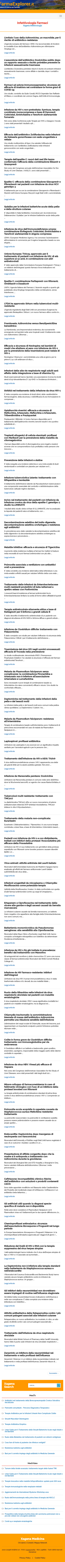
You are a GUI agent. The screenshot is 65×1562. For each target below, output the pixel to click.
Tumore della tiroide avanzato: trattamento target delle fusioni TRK (31, 1468)
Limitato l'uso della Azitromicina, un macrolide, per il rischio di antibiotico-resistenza (32, 38)
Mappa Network (40, 1543)
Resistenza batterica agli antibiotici (18, 1448)
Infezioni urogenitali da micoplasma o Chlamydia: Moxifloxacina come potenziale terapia (30, 884)
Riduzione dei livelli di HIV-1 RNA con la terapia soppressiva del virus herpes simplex (29, 1247)
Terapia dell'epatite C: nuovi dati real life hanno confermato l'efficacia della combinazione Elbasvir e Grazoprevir (32, 162)
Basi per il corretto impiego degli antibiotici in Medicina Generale (30, 1453)
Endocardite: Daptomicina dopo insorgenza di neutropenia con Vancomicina (28, 1135)
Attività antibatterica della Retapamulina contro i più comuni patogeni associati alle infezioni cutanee (32, 1314)
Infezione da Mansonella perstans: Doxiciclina (28, 776)
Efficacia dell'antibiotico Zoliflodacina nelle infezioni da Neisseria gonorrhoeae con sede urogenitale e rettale (32, 137)
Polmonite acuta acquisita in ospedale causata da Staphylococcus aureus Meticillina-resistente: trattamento (31, 1112)
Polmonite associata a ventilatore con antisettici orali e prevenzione (30, 565)
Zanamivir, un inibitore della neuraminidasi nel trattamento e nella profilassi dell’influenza (28, 1354)
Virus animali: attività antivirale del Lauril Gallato (30, 863)
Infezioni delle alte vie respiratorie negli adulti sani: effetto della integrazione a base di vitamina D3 (31, 371)
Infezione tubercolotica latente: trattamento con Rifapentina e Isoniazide (30, 478)
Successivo (54, 1373)
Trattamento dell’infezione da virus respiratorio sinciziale (29, 1334)
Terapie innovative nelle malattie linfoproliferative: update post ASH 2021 (33, 1481)
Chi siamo (22, 1543)
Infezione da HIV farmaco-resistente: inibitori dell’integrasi (28, 973)
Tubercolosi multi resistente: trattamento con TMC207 (28, 797)
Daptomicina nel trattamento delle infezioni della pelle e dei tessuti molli (30, 700)
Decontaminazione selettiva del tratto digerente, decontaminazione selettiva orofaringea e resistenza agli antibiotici (32, 525)
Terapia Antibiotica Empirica (15, 1424)
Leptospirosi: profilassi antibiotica (22, 741)
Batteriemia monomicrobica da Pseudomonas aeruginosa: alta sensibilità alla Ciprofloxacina (29, 929)
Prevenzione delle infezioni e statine (23, 460)
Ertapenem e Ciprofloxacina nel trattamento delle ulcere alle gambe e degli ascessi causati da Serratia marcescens (32, 905)
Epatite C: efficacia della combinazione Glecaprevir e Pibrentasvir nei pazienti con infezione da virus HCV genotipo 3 (32, 184)
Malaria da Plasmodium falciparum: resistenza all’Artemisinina (29, 720)
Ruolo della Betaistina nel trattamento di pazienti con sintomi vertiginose (33, 1437)
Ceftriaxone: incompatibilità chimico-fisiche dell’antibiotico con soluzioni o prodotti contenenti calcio (31, 1181)
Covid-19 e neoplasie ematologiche (18, 1521)
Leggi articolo (9, 53)
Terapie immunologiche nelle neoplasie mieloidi (23, 1487)
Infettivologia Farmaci (32, 23)
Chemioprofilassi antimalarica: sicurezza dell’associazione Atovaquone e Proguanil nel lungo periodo (31, 1226)
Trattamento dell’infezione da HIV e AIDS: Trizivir (29, 758)
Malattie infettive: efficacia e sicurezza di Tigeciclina (32, 547)
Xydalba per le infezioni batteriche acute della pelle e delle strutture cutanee (31, 207)
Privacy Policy (25, 1558)
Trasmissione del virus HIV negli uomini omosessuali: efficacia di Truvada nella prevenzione (32, 650)
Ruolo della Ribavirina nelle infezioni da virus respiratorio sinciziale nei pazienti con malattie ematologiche (29, 995)
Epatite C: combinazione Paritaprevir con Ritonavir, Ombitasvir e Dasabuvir (31, 282)
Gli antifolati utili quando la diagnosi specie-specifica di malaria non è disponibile (28, 1204)
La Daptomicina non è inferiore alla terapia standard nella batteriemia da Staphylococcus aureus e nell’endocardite (32, 1268)
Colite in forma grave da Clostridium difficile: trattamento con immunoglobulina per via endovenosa (28, 1042)
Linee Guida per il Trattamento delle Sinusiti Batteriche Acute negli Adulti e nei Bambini (34, 1431)
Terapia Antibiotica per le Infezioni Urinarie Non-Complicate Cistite (30, 1413)
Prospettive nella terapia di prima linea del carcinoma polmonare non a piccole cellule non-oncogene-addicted (32, 1515)
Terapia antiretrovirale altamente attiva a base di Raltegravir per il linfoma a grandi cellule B (30, 610)
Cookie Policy (40, 1558)
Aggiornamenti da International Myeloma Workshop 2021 (27, 1492)
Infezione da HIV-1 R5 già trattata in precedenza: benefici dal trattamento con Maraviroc (30, 951)
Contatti (30, 1543)
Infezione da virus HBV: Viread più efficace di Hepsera (28, 1065)
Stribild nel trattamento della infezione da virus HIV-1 (32, 390)
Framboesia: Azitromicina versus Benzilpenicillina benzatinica (30, 324)
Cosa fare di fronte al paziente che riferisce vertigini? (25, 1442)
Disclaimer (32, 1552)
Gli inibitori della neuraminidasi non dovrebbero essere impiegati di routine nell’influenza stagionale (31, 1291)
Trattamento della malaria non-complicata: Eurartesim (27, 819)
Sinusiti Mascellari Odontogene (17, 1419)
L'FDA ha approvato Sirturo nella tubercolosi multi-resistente (31, 304)
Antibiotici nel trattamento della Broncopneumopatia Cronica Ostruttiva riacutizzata (32, 1401)
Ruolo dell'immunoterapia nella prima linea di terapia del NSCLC (30, 1498)
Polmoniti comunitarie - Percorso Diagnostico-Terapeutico (27, 1408)
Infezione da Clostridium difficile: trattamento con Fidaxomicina (30, 630)
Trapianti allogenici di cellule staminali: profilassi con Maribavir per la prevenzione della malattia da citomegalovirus (31, 438)
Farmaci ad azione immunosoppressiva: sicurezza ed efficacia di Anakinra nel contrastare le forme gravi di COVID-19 (32, 87)
